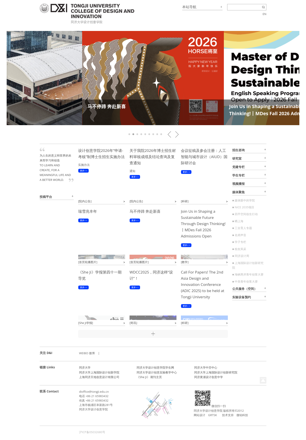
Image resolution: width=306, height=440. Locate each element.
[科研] (185, 201)
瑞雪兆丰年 (87, 211)
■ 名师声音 (239, 235)
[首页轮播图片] (87, 262)
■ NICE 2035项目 (243, 207)
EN (264, 14)
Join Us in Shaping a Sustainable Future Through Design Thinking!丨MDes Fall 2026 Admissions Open (203, 224)
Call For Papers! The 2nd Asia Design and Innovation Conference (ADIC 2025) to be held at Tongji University (202, 284)
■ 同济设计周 (240, 256)
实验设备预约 (241, 297)
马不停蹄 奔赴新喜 (106, 106)
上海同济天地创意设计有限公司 (99, 377)
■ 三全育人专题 (242, 228)
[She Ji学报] (85, 323)
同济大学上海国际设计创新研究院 (215, 372)
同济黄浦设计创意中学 (208, 377)
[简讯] (133, 323)
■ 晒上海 (237, 221)
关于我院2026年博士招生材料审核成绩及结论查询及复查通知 (153, 156)
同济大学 (85, 367)
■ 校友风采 (239, 249)
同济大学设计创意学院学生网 (155, 367)
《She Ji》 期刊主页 (149, 377)
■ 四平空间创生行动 (245, 214)
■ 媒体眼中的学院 (243, 200)
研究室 (237, 158)
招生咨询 (238, 150)
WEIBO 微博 (87, 353)
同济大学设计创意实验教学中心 (157, 372)
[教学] (185, 262)
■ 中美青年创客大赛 (245, 281)
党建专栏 (238, 167)
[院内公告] (85, 201)
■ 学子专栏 (239, 242)
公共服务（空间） (244, 289)
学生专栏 (238, 175)
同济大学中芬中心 (205, 367)
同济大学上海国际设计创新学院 (99, 372)
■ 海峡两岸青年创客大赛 (247, 274)
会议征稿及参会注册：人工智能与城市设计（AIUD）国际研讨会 (204, 156)
